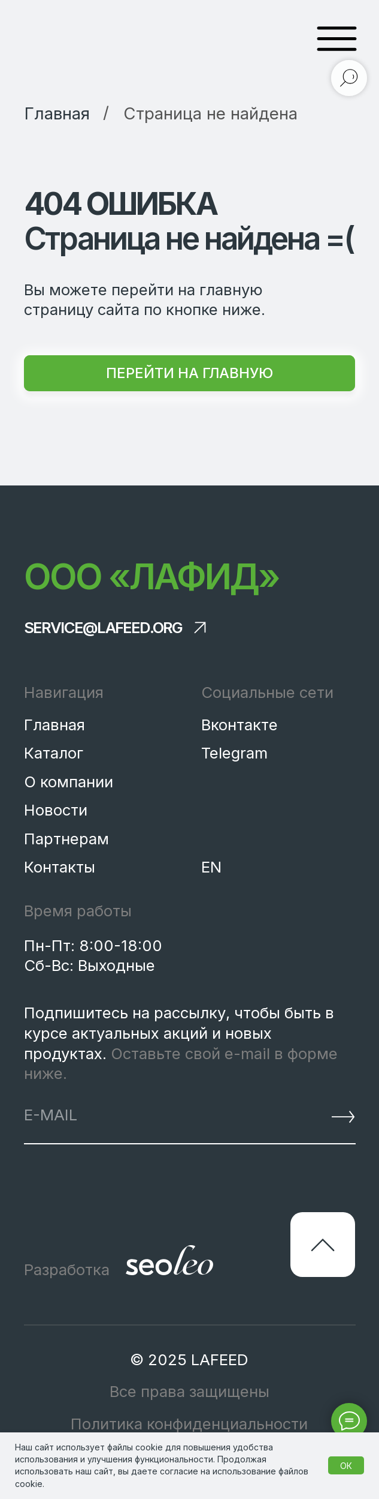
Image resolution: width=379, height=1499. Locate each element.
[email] (141, 1114)
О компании (68, 781)
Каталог (53, 752)
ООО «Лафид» (151, 576)
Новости (55, 810)
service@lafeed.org (103, 627)
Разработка (67, 1269)
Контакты (59, 867)
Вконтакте (239, 724)
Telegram (234, 752)
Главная (54, 724)
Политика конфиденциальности (189, 1423)
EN (211, 867)
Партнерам (66, 838)
